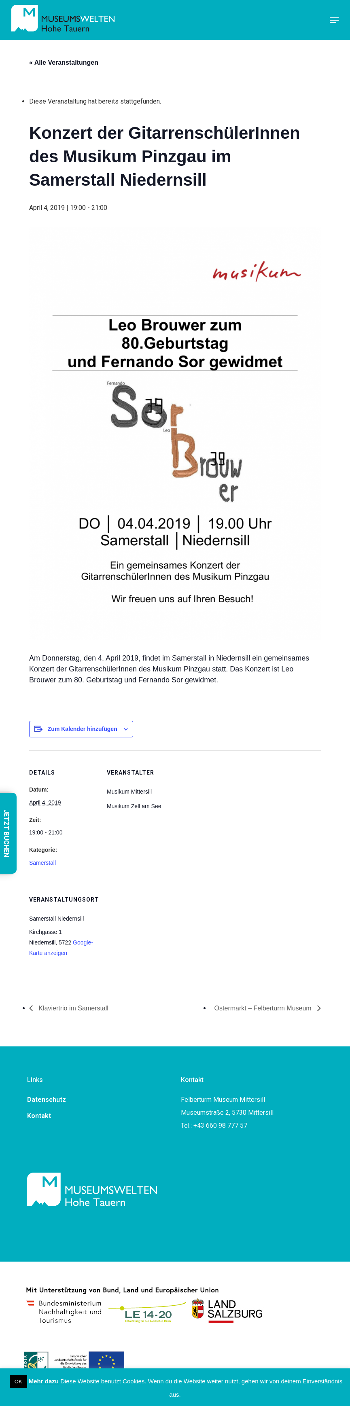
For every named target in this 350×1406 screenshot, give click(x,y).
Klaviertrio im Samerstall (72, 1008)
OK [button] (18, 1381)
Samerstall (42, 863)
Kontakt (39, 1116)
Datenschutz (46, 1099)
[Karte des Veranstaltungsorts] (149, 933)
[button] (334, 20)
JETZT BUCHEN (6, 833)
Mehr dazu (44, 1381)
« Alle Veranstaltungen (63, 62)
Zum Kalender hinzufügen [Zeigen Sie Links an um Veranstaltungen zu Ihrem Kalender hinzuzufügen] (82, 729)
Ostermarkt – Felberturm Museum (264, 1008)
